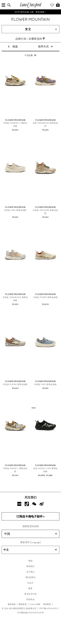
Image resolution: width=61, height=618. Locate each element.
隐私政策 (23, 604)
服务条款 (12, 604)
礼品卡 (30, 582)
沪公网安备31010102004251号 (30, 612)
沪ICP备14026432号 (48, 608)
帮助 (30, 560)
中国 (30, 534)
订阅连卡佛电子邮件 (30, 516)
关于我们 (30, 571)
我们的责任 (30, 577)
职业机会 (30, 599)
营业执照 (47, 604)
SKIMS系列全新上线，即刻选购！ (30, 12)
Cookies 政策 (34, 604)
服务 (30, 588)
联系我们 (30, 566)
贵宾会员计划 (30, 593)
